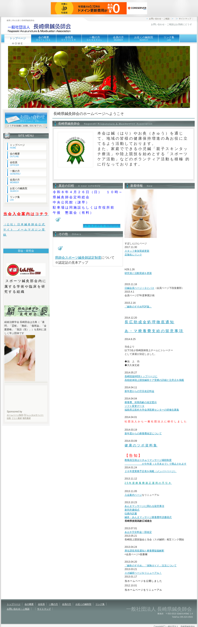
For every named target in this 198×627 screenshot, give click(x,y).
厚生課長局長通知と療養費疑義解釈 (144, 550)
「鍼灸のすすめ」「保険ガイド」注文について (151, 565)
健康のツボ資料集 (141, 445)
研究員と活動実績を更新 (138, 273)
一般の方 (95, 38)
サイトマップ (185, 19)
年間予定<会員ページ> (102, 226)
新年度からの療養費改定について (143, 433)
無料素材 (26, 418)
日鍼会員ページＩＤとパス (139, 288)
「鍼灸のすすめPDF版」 (138, 306)
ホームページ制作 (15, 415)
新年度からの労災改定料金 (139, 391)
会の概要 (43, 39)
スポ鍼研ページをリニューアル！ (143, 573)
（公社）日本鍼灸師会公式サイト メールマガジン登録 (24, 229)
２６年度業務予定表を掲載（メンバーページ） (151, 471)
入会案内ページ (133, 495)
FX (25, 415)
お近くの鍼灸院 (143, 38)
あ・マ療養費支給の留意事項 (154, 331)
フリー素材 (17, 418)
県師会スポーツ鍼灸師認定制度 (78, 257)
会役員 (68, 38)
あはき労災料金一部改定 (138, 532)
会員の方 (118, 38)
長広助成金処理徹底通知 (149, 322)
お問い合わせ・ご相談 (159, 19)
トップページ (17, 146)
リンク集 (169, 38)
